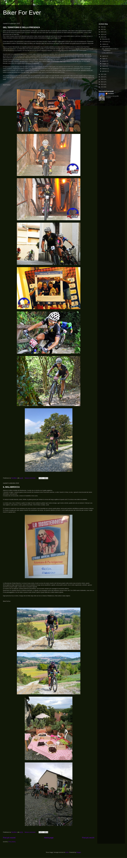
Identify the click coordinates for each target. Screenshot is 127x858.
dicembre (105, 39)
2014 (102, 82)
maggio (104, 63)
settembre (105, 46)
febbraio (104, 68)
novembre (105, 41)
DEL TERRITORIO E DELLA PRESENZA (21, 27)
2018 (102, 37)
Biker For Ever (22, 12)
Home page (48, 838)
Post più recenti (9, 838)
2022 (102, 27)
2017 (102, 74)
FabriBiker (111, 93)
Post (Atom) (12, 841)
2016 (102, 77)
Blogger (78, 852)
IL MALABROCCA (11, 487)
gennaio (104, 71)
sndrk (67, 852)
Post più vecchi (88, 838)
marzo (104, 66)
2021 (102, 29)
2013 (102, 84)
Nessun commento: (30, 478)
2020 (102, 32)
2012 (102, 87)
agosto (104, 56)
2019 (102, 34)
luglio (104, 58)
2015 (102, 79)
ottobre (104, 44)
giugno (104, 61)
